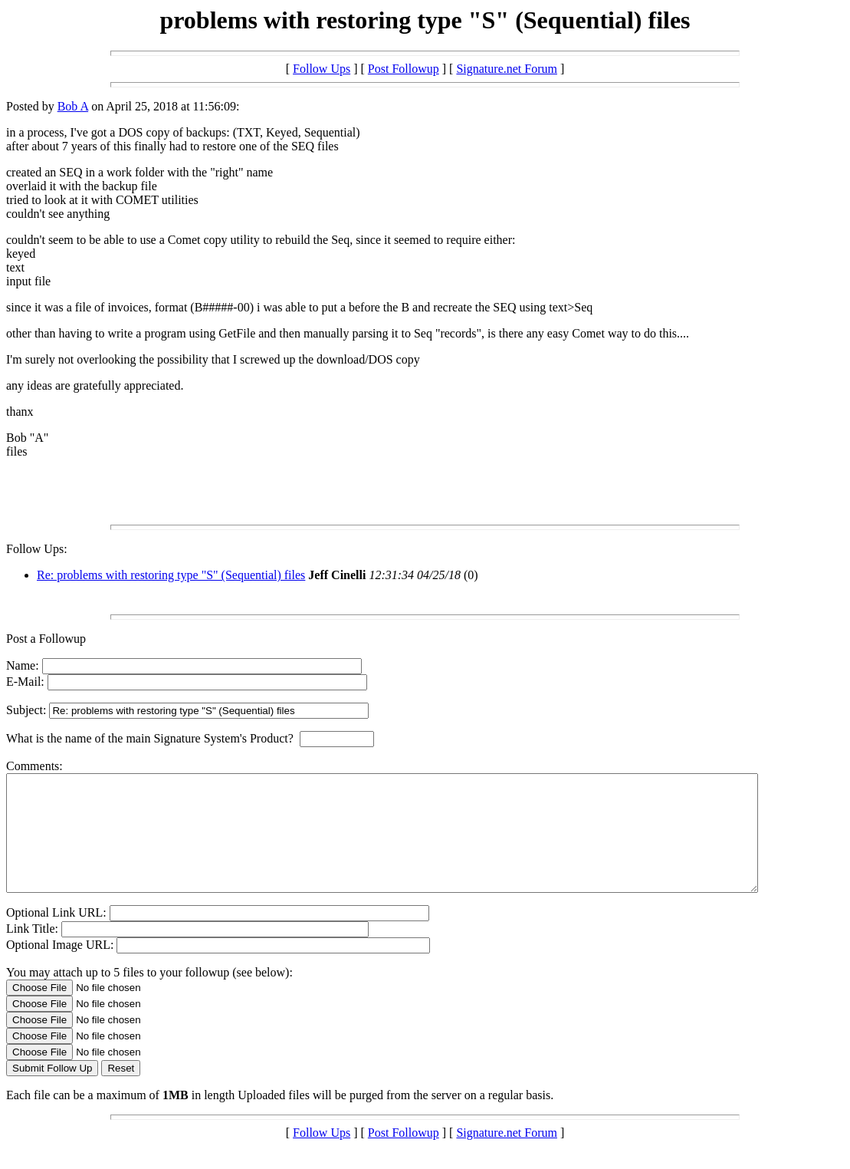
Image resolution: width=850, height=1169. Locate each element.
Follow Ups (321, 68)
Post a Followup (46, 638)
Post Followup (403, 68)
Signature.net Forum (506, 68)
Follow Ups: (36, 548)
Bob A (72, 106)
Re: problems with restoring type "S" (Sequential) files (171, 574)
